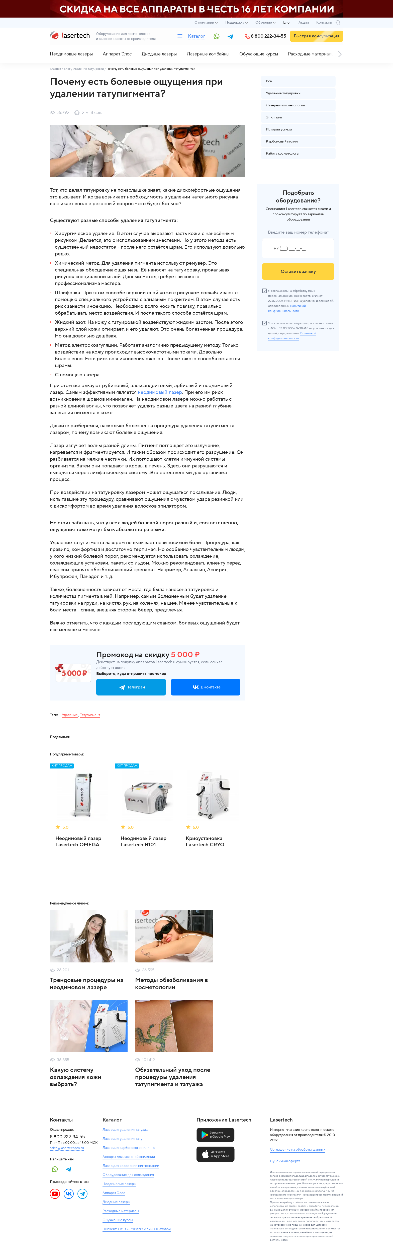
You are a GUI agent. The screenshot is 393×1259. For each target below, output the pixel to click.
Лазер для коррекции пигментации (131, 1166)
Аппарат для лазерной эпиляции (129, 1157)
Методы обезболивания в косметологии (171, 983)
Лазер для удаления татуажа (125, 1130)
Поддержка (234, 22)
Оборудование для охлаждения (128, 1175)
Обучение (263, 22)
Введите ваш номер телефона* (298, 232)
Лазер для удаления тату (122, 1139)
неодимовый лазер (160, 392)
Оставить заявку (298, 271)
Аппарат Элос (117, 54)
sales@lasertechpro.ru (67, 1148)
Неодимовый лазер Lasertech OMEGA (78, 841)
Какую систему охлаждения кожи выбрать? (75, 1077)
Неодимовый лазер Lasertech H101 (143, 841)
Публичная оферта (285, 1161)
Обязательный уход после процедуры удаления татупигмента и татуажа (172, 1077)
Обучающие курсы (258, 54)
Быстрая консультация (316, 36)
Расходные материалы (311, 54)
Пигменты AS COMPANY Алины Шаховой (137, 1229)
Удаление (70, 715)
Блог (287, 22)
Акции (304, 22)
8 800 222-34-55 (268, 36)
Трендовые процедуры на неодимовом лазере (87, 983)
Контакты (324, 22)
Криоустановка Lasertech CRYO (205, 841)
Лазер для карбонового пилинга (129, 1148)
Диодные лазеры (159, 54)
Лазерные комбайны (208, 54)
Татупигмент (90, 715)
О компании (204, 22)
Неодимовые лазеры (71, 54)
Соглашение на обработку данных (297, 1149)
